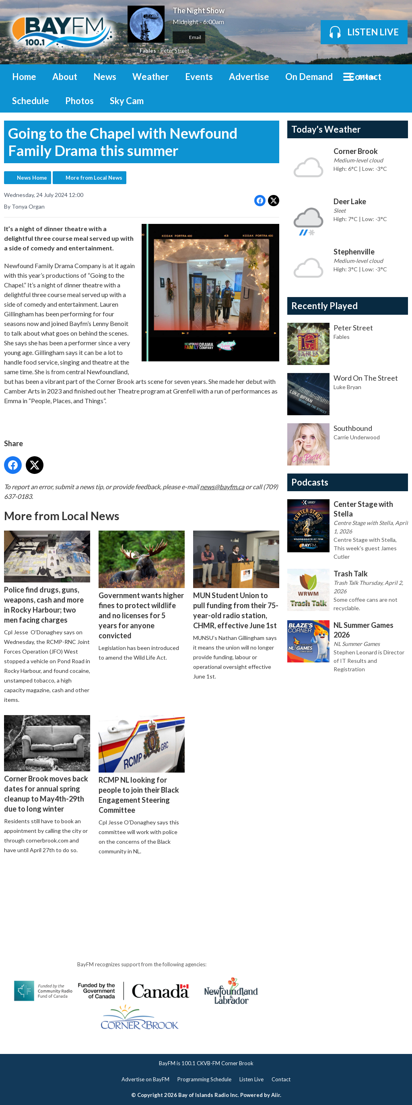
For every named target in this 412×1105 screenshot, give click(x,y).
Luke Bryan (347, 386)
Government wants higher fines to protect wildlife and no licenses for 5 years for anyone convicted (142, 585)
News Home (32, 177)
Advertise (249, 76)
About (64, 76)
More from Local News (94, 177)
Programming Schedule (204, 1079)
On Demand (309, 76)
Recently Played (324, 305)
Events (199, 76)
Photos (79, 100)
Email (189, 37)
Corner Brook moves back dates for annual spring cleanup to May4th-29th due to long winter (47, 764)
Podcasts (309, 482)
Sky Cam (127, 100)
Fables (148, 50)
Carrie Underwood (357, 437)
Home (24, 76)
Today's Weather (326, 129)
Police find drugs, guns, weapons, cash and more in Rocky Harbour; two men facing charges (47, 577)
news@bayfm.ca (222, 486)
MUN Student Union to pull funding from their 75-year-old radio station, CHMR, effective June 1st (236, 580)
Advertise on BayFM (145, 1079)
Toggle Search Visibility (396, 76)
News (104, 76)
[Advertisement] (150, 885)
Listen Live (251, 1079)
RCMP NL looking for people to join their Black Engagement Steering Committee (142, 764)
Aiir (275, 1095)
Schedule (30, 100)
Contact (365, 76)
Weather (150, 76)
